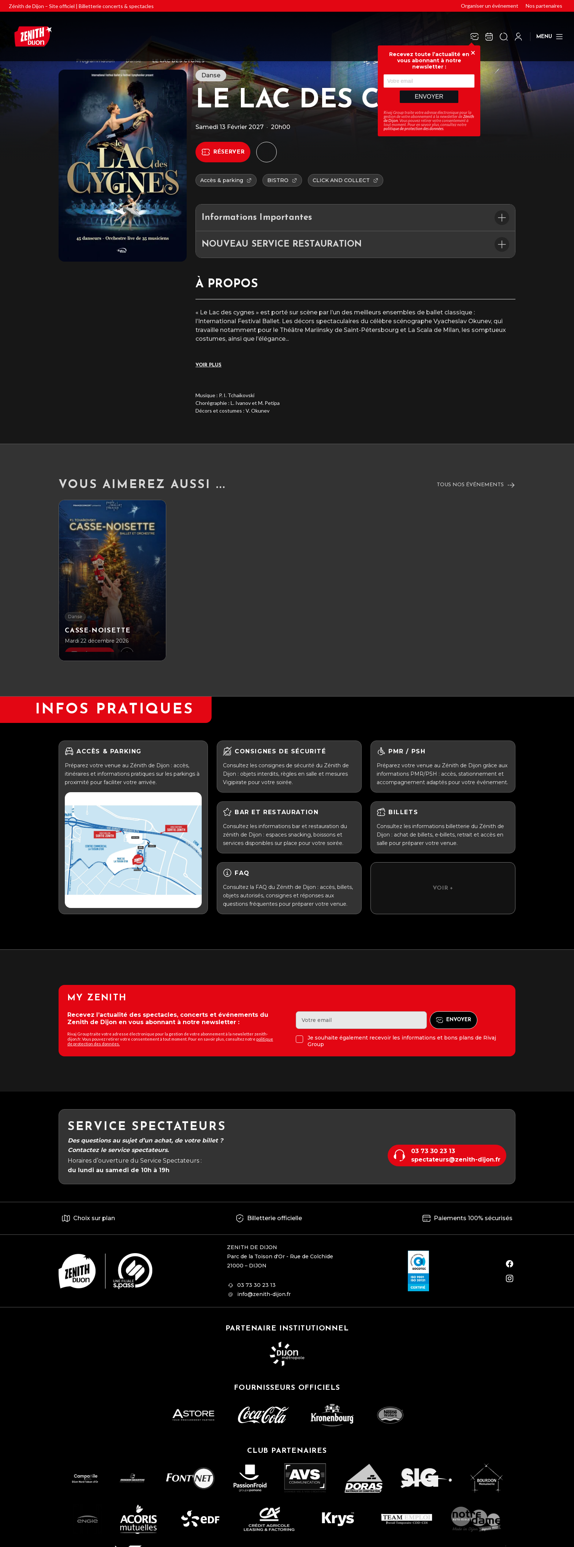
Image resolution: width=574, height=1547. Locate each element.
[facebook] (509, 1264)
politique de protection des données (413, 128)
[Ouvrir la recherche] (504, 37)
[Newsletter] (474, 37)
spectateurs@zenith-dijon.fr (455, 1159)
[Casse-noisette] (112, 580)
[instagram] (509, 1278)
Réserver (229, 152)
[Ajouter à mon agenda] (266, 152)
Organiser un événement (489, 6)
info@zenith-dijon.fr (264, 1294)
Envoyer (429, 96)
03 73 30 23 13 (433, 1151)
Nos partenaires (544, 6)
